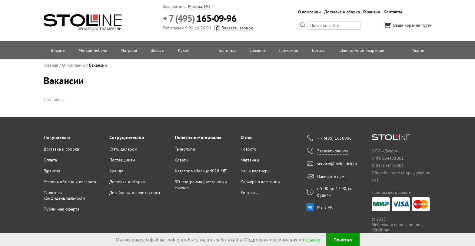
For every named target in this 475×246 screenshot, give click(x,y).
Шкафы (157, 50)
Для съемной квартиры (362, 50)
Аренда (116, 171)
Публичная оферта (61, 209)
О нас (246, 137)
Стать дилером (123, 149)
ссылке (312, 240)
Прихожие (288, 50)
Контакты (393, 12)
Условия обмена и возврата (70, 181)
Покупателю (57, 137)
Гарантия (52, 171)
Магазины (250, 160)
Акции (418, 50)
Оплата (50, 160)
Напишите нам (330, 176)
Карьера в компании (260, 181)
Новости (248, 149)
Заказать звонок (237, 28)
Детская (319, 50)
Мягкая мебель (93, 50)
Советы (181, 160)
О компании (309, 12)
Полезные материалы (198, 137)
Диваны (58, 50)
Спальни (257, 50)
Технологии (186, 149)
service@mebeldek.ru (337, 163)
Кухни (184, 50)
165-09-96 (199, 19)
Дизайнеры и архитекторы (134, 192)
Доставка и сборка (342, 12)
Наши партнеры (255, 171)
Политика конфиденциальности (64, 195)
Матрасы (129, 50)
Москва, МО (199, 6)
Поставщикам (122, 160)
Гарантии (371, 12)
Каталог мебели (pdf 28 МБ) (201, 171)
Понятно (343, 240)
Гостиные (227, 50)
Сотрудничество (126, 137)
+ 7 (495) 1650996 (334, 138)
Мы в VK (325, 207)
